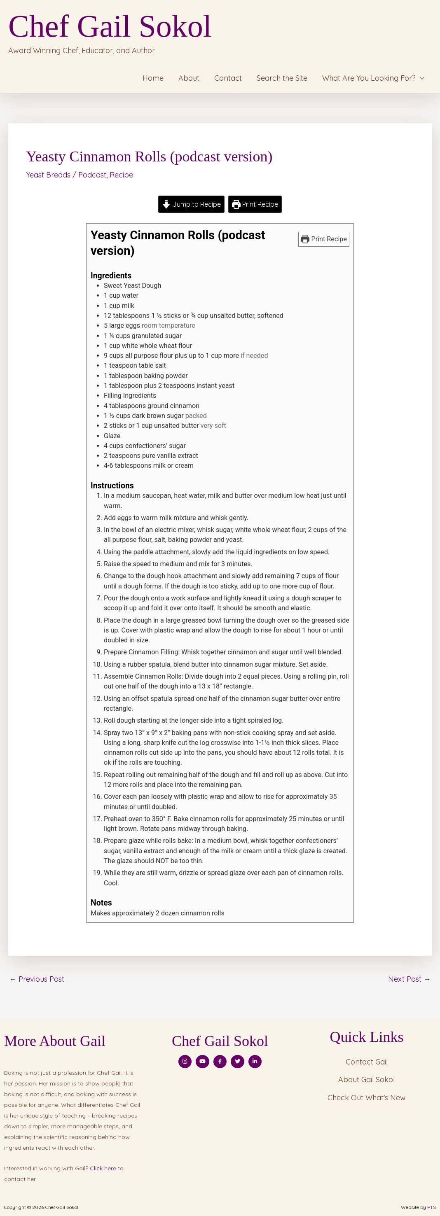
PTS (431, 1207)
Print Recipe (255, 204)
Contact (228, 78)
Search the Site (282, 78)
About (188, 78)
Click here (103, 1168)
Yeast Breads (48, 175)
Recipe (121, 175)
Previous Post (36, 979)
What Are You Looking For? (369, 78)
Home (153, 78)
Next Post (409, 979)
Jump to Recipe (191, 204)
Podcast (92, 175)
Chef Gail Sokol (110, 26)
